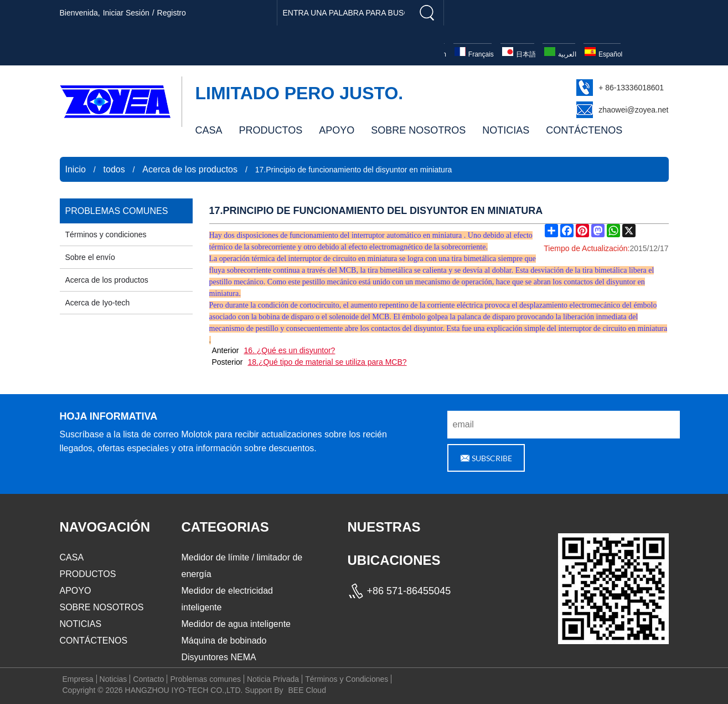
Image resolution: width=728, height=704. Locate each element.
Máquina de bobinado (224, 640)
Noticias (113, 679)
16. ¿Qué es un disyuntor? (289, 350)
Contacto (148, 679)
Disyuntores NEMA (219, 657)
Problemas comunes (205, 679)
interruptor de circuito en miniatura (342, 258)
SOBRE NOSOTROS (418, 130)
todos (114, 169)
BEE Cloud (307, 690)
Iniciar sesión (126, 12)
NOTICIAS (505, 130)
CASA (209, 130)
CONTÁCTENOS (584, 130)
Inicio (75, 169)
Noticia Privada (273, 679)
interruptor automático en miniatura (407, 235)
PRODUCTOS (271, 130)
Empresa (78, 679)
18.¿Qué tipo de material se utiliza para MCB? (326, 362)
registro (171, 12)
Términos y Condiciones (346, 679)
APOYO (336, 130)
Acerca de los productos (189, 169)
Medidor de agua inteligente (236, 624)
